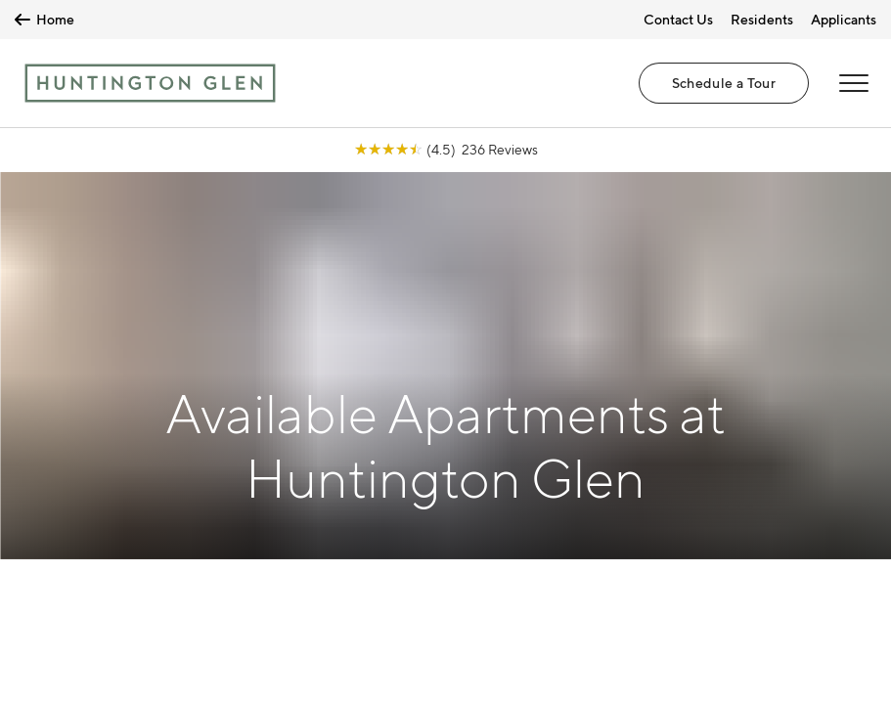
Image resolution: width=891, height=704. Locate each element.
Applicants (843, 19)
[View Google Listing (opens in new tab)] (446, 149)
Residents (762, 19)
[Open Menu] (854, 83)
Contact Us (678, 19)
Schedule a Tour (724, 82)
